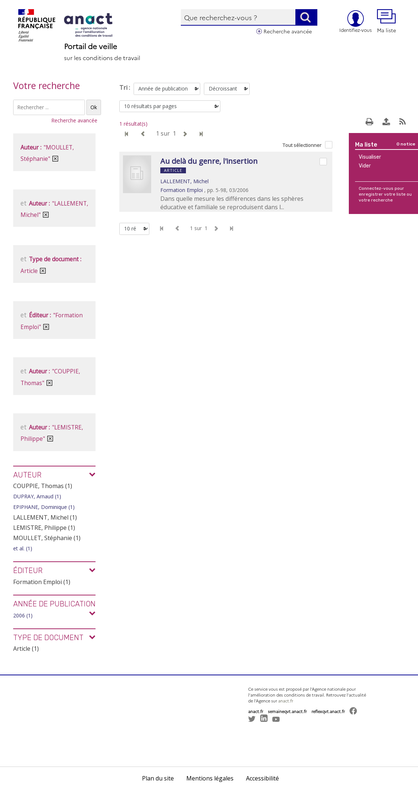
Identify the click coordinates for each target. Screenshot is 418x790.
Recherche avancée (288, 31)
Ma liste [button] (386, 21)
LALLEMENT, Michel (184, 181)
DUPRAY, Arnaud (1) (37, 496)
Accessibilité (262, 778)
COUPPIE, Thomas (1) (42, 486)
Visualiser (370, 157)
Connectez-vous (376, 188)
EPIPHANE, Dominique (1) (44, 506)
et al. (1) (22, 548)
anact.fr (285, 701)
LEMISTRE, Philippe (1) (44, 527)
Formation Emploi (181, 190)
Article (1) (26, 648)
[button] (259, 739)
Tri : (124, 88)
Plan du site (158, 778)
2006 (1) (23, 615)
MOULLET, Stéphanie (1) (47, 538)
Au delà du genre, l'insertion (209, 161)
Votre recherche (46, 85)
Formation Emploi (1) (41, 582)
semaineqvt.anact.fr (287, 711)
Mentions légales (210, 778)
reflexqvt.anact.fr (328, 711)
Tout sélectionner (302, 145)
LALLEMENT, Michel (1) (45, 517)
